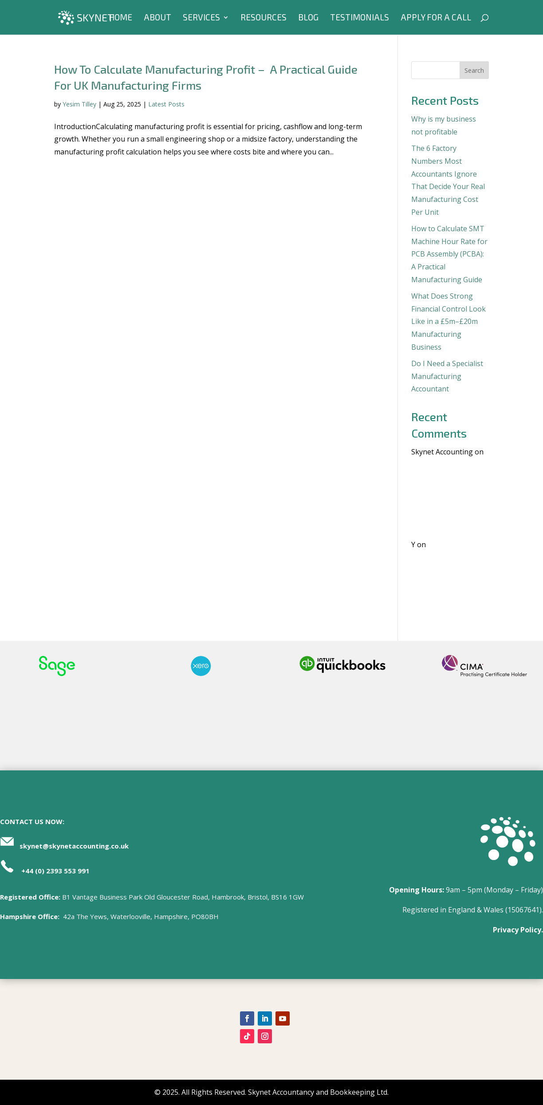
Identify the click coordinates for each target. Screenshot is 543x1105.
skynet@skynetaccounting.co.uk (74, 845)
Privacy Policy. (518, 930)
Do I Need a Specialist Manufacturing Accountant (447, 376)
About (157, 18)
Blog (308, 18)
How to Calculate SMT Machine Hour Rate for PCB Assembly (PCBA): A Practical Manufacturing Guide (449, 254)
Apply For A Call (436, 18)
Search (474, 70)
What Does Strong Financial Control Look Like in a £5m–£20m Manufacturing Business (448, 321)
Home (120, 18)
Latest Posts (166, 104)
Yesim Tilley (79, 104)
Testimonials (359, 18)
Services (201, 18)
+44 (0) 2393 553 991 (55, 870)
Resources (263, 18)
